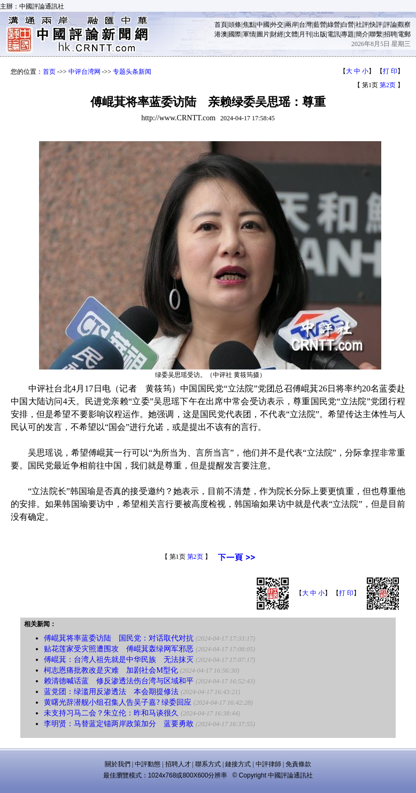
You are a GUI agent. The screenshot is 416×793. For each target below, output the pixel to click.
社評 (362, 24)
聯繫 (375, 34)
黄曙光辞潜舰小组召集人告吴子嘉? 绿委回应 (117, 702)
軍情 (249, 34)
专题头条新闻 (132, 71)
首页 (49, 71)
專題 (347, 34)
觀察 (404, 24)
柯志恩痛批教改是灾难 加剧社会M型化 (111, 670)
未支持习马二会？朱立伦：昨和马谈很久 (111, 713)
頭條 (234, 24)
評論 (390, 24)
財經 (277, 34)
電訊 (333, 34)
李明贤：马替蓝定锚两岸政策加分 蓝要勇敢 (119, 724)
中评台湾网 (84, 71)
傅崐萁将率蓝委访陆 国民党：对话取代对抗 (119, 638)
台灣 (305, 24)
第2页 (388, 85)
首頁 (220, 24)
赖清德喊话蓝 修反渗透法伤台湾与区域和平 (119, 681)
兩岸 (291, 24)
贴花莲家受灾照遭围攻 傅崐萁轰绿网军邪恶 (119, 649)
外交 (277, 24)
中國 (263, 24)
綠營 (333, 24)
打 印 (390, 71)
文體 (291, 34)
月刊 (305, 34)
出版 (319, 34)
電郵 (404, 34)
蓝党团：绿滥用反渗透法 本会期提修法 (111, 692)
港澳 (220, 34)
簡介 (362, 34)
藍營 (319, 24)
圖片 (263, 34)
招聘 (390, 34)
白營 (347, 24)
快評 (375, 24)
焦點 (249, 24)
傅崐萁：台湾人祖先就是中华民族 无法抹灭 (119, 660)
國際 (234, 34)
